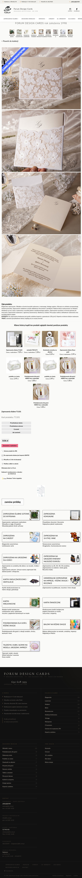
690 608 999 (74, 2)
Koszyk (70, 10)
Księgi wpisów (19, 783)
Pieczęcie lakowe (19, 776)
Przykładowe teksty (16, 423)
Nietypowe (62, 721)
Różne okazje (49, 762)
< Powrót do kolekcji (9, 41)
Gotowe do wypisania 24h (62, 728)
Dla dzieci (72, 18)
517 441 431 (6, 829)
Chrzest (51, 18)
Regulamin (68, 875)
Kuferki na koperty (19, 779)
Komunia (42, 18)
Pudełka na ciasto (19, 759)
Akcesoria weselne (29, 18)
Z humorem (62, 725)
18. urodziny (61, 18)
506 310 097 (6, 843)
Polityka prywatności (58, 875)
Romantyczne (62, 711)
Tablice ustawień (19, 772)
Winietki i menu (19, 748)
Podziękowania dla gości (19, 752)
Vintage (62, 718)
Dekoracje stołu (19, 755)
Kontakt (25, 867)
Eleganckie (62, 697)
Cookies (76, 875)
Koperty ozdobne (62, 732)
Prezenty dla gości (19, 765)
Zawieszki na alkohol (19, 762)
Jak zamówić (16, 432)
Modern (62, 704)
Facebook (77, 10)
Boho (62, 708)
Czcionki (16, 429)
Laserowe (62, 701)
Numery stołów (19, 769)
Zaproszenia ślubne (11, 18)
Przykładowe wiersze (16, 426)
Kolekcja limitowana (62, 715)
